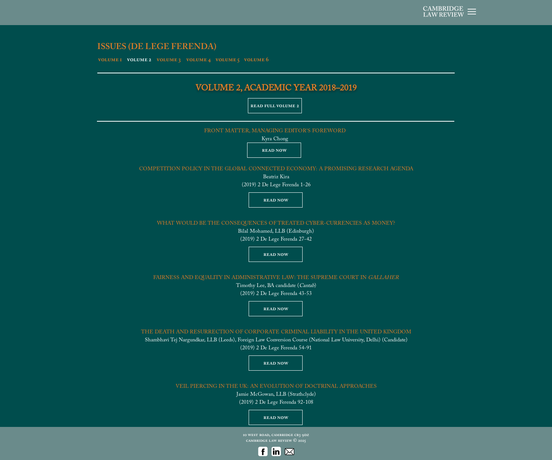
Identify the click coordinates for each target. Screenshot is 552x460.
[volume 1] (110, 59)
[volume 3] (168, 59)
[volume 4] (198, 59)
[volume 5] (227, 59)
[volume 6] (256, 59)
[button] (472, 11)
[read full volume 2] (275, 105)
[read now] (274, 150)
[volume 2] (139, 59)
